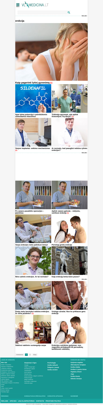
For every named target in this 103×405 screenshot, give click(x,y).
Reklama (84, 15)
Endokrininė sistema (6, 370)
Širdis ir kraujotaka (6, 364)
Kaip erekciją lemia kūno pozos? (66, 277)
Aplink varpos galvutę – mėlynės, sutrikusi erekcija (66, 212)
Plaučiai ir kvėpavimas (7, 366)
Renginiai (4, 396)
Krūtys (3, 384)
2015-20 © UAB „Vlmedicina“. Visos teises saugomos (40, 404)
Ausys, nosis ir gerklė (7, 388)
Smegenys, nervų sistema (8, 372)
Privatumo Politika (53, 401)
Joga (72, 374)
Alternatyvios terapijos (78, 365)
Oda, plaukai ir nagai (6, 381)
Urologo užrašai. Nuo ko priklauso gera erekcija (68, 312)
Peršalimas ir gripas (29, 368)
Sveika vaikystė (52, 365)
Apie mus (13, 401)
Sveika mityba (75, 367)
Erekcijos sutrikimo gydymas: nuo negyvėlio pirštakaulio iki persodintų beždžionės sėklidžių (67, 347)
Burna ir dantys (5, 390)
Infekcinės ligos (28, 383)
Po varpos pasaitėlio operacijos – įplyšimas (29, 212)
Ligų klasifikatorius (26, 401)
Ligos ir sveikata (8, 360)
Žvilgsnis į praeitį (53, 367)
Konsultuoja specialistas (34, 396)
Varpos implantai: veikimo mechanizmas (32, 148)
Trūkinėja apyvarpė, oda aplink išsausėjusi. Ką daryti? (65, 115)
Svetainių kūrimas (72, 404)
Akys (2, 386)
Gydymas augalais (77, 362)
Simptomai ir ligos (30, 363)
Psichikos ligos (5, 392)
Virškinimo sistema (6, 368)
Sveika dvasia (75, 376)
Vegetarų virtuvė (76, 372)
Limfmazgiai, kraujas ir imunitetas (10, 383)
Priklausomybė (28, 377)
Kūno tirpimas (28, 372)
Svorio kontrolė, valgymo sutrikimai (33, 376)
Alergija (26, 365)
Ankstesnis (19, 354)
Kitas (34, 354)
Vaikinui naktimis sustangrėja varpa (30, 345)
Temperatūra (27, 370)
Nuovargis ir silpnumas (30, 381)
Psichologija (51, 363)
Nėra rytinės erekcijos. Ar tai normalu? (31, 277)
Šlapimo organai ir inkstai (8, 374)
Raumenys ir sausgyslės (7, 377)
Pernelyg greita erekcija (62, 245)
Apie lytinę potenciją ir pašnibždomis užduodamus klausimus (31, 115)
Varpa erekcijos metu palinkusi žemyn (31, 245)
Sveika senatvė (52, 369)
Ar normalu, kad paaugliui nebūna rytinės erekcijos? (69, 149)
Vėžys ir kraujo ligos (29, 367)
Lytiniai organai (5, 379)
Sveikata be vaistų (78, 360)
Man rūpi (4, 362)
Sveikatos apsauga (55, 396)
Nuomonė (74, 396)
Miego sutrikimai (28, 379)
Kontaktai (40, 401)
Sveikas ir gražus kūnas (79, 369)
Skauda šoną (27, 374)
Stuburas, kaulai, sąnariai (8, 375)
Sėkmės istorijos (76, 378)
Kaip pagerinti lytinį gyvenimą (32, 82)
